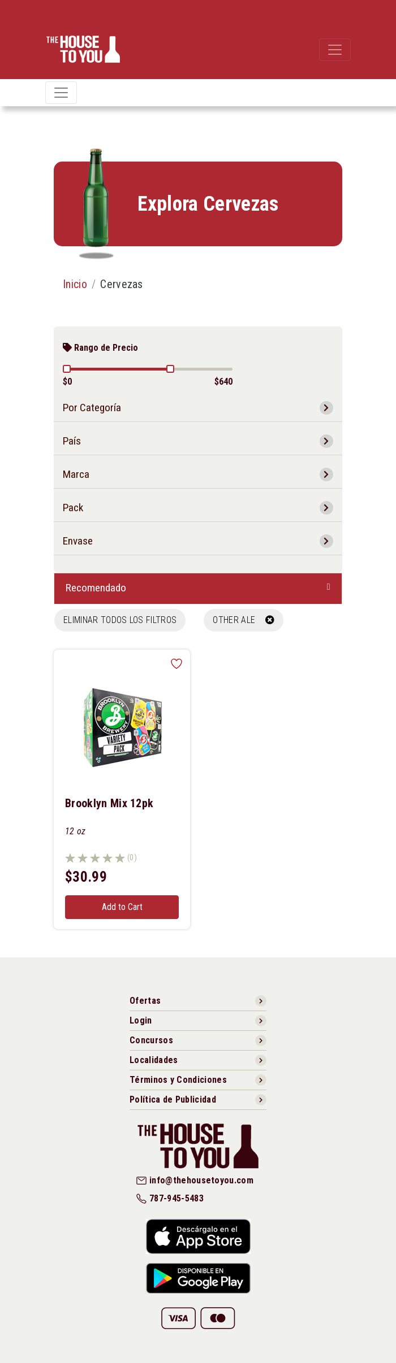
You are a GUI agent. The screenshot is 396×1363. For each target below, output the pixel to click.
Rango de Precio (100, 347)
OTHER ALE (243, 620)
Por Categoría (92, 407)
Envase (78, 540)
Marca (76, 474)
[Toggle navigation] (335, 49)
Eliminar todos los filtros (120, 620)
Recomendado (96, 587)
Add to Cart (122, 907)
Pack (73, 507)
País (72, 440)
